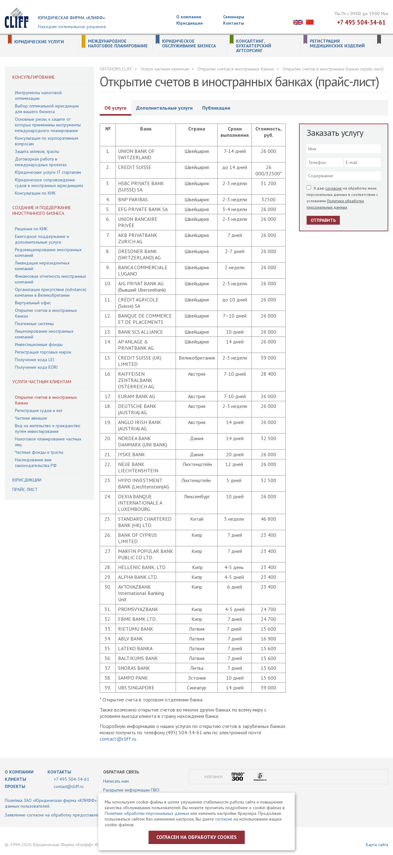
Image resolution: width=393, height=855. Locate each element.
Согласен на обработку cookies (196, 837)
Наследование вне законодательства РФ (36, 462)
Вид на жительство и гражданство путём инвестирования (47, 428)
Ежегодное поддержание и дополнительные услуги (42, 239)
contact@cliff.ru (118, 739)
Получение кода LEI (34, 359)
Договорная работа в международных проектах (41, 161)
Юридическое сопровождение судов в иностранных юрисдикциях (49, 182)
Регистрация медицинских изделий (337, 43)
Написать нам (116, 781)
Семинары (233, 17)
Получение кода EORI (36, 367)
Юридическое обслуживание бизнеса (189, 43)
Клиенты (15, 779)
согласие (333, 188)
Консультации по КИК (35, 193)
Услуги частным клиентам (41, 382)
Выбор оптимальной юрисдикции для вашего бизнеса (47, 108)
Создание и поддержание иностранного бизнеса (41, 210)
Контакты (233, 23)
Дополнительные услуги (164, 108)
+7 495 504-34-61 (361, 22)
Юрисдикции (189, 23)
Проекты (15, 786)
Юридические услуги (39, 41)
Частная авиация (31, 418)
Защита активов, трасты (37, 151)
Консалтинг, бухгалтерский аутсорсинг (253, 46)
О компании (188, 17)
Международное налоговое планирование (118, 43)
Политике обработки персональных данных (147, 813)
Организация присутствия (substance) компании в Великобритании (50, 292)
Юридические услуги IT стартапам (48, 172)
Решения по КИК (31, 229)
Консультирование (33, 77)
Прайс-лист (25, 489)
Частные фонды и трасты (39, 452)
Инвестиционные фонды (39, 344)
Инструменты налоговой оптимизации (38, 95)
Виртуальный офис (33, 303)
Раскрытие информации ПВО (131, 790)
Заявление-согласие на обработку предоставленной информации (69, 815)
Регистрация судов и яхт (38, 410)
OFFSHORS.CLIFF (116, 69)
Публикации (216, 108)
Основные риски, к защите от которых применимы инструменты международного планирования (48, 124)
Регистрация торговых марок (43, 352)
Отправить (323, 220)
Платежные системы (34, 323)
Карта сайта (377, 844)
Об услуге (115, 108)
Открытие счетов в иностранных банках (235, 69)
